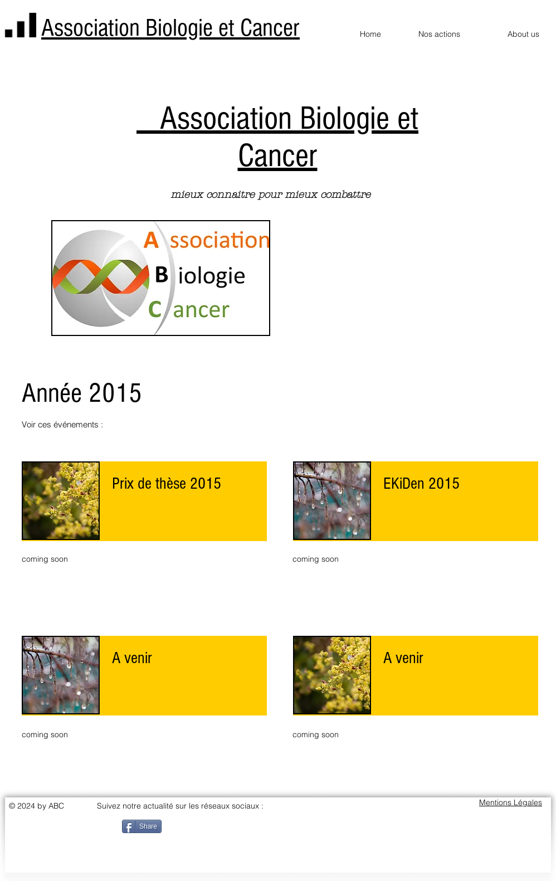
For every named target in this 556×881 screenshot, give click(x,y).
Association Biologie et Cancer (170, 28)
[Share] (142, 826)
